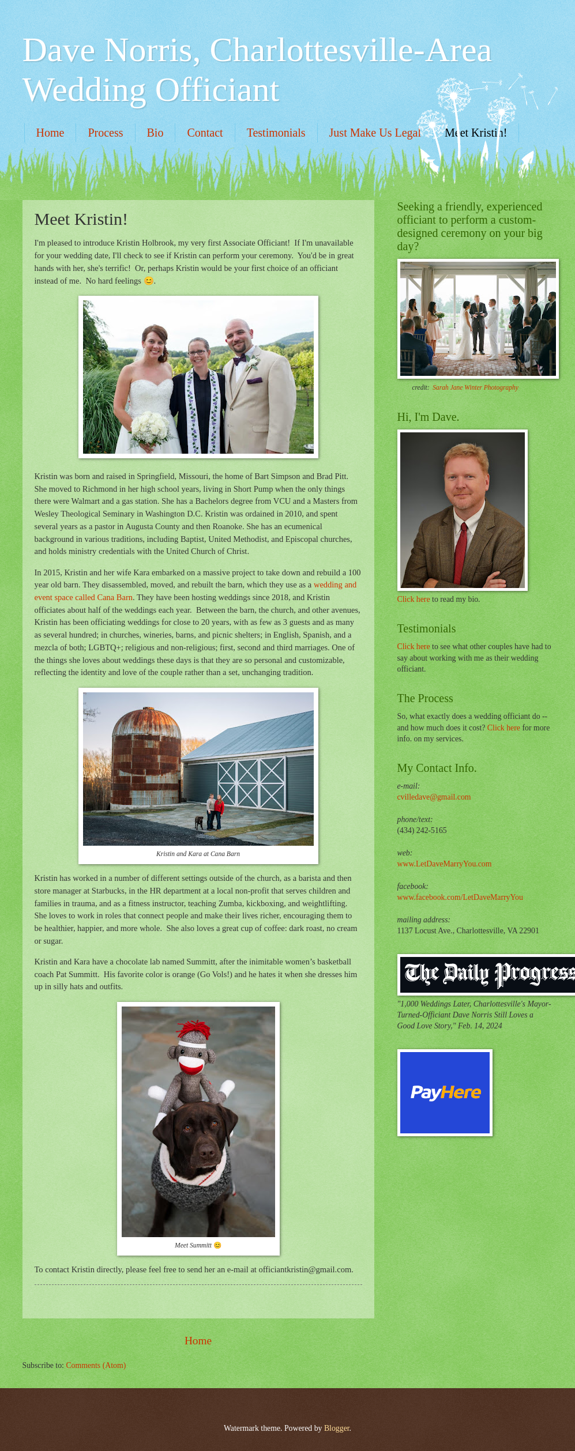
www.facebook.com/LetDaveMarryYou (460, 897)
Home (50, 132)
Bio (155, 132)
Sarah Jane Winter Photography (475, 387)
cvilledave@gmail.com (434, 797)
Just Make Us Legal (375, 132)
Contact (205, 132)
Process (105, 132)
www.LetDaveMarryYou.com (444, 864)
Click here (413, 599)
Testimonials (276, 132)
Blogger (336, 1428)
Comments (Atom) (96, 1365)
